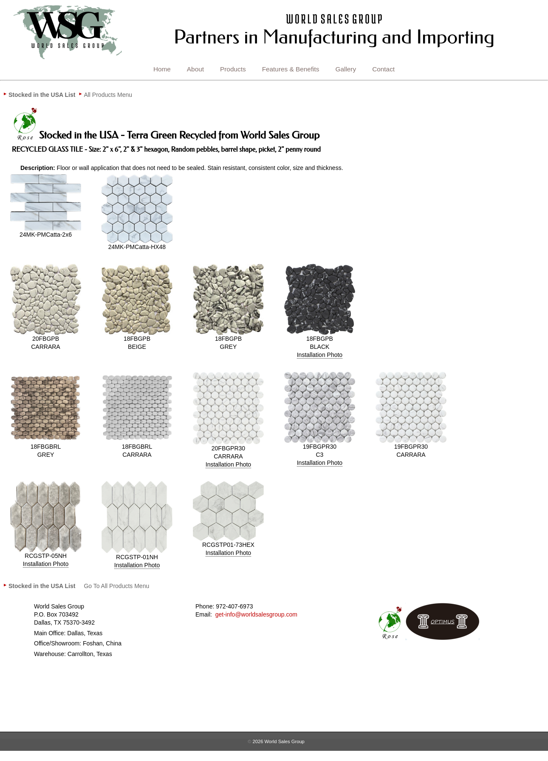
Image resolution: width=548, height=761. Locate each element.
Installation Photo (319, 354)
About (195, 69)
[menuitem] (41, 95)
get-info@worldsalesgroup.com (256, 614)
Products (233, 69)
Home (162, 69)
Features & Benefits (290, 69)
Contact (383, 69)
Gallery (346, 69)
